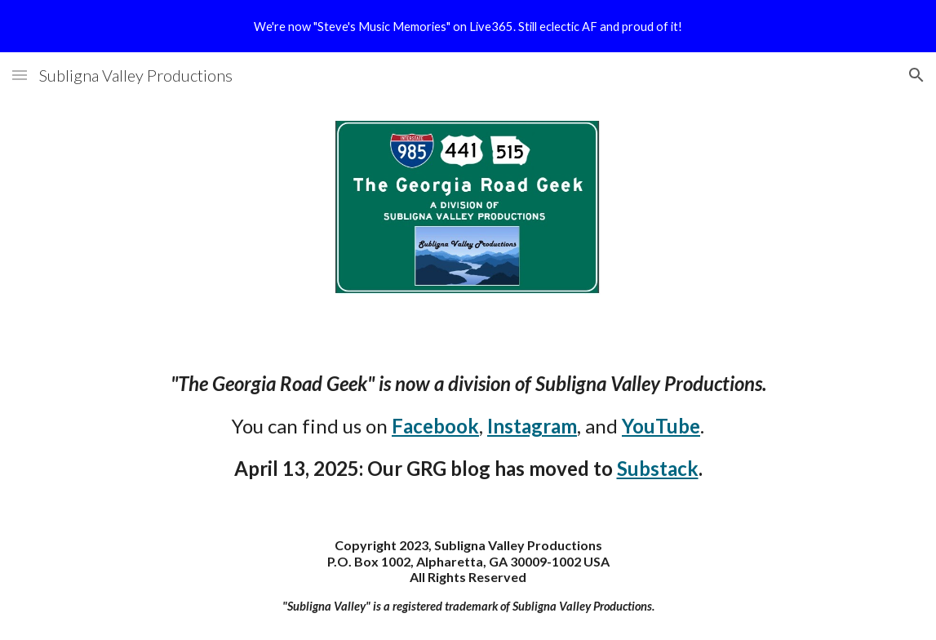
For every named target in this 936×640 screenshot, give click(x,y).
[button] (19, 74)
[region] (468, 26)
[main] (468, 426)
